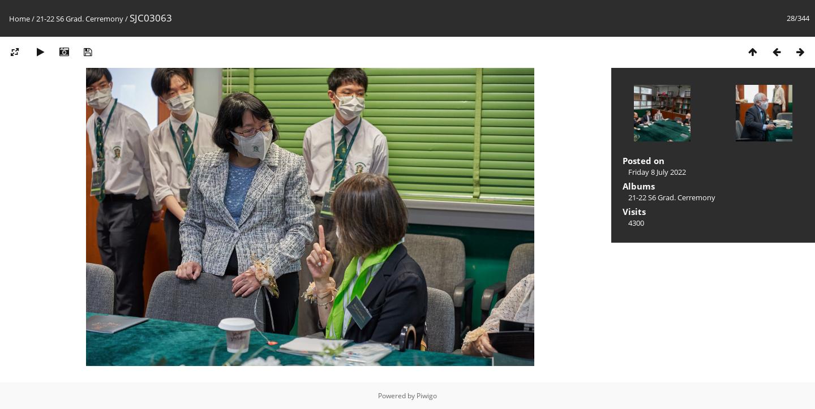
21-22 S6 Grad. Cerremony (79, 19)
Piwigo (427, 396)
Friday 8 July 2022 (657, 172)
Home (19, 19)
